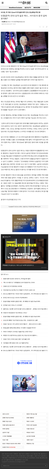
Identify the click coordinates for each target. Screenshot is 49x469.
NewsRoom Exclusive (15, 7)
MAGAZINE (37, 7)
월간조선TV (28, 7)
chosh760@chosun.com (19, 21)
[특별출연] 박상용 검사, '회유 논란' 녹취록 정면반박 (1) (18, 265)
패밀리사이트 (6, 465)
